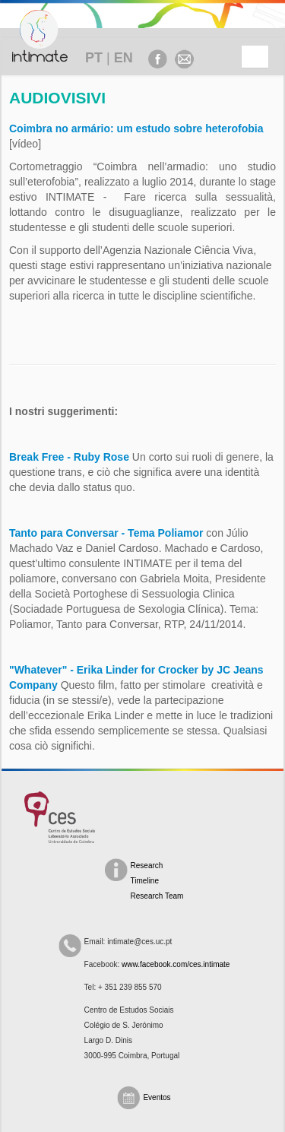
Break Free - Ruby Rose (69, 457)
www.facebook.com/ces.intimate (176, 964)
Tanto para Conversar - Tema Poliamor (106, 533)
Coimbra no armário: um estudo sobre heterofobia (136, 128)
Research (147, 865)
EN (123, 57)
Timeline (145, 881)
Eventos (156, 1097)
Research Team (157, 896)
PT (94, 57)
